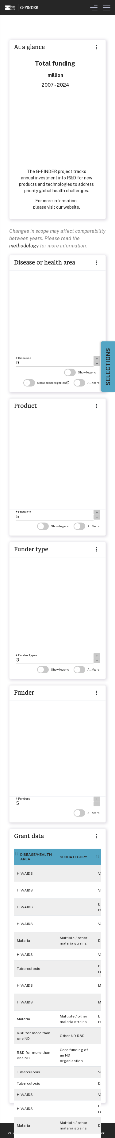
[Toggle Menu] (106, 7)
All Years (86, 382)
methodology (24, 245)
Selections (108, 366)
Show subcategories (46, 382)
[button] (96, 262)
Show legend (80, 372)
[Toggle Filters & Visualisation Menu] (94, 7)
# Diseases (23, 357)
